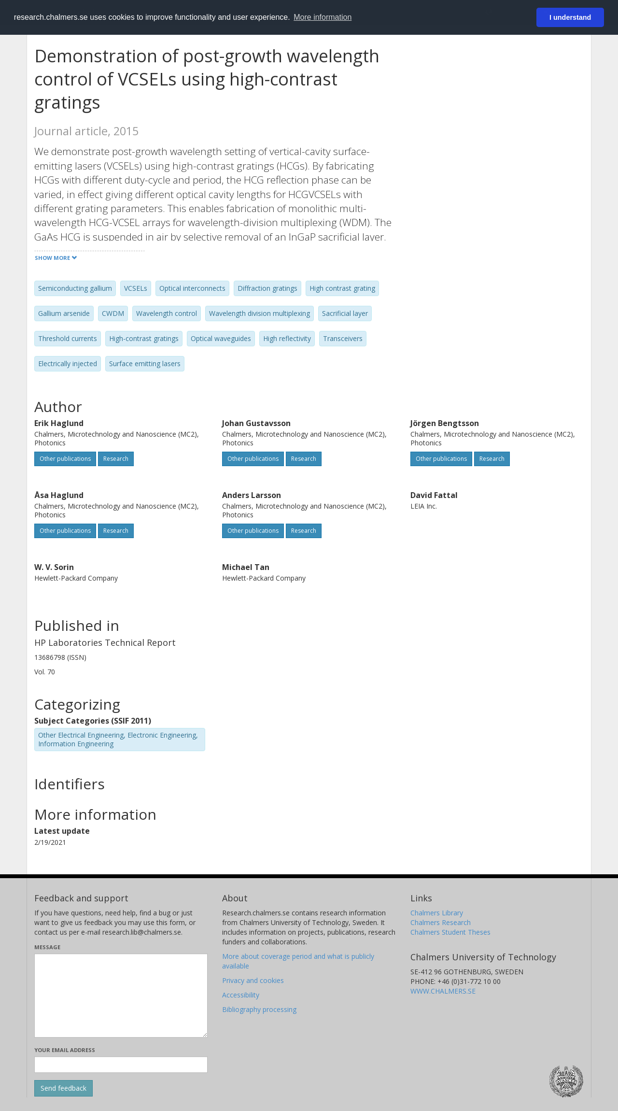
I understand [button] (570, 17)
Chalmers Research (440, 922)
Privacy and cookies (253, 980)
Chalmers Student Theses (450, 932)
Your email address (64, 1050)
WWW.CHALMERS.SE (443, 991)
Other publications (65, 459)
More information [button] (322, 17)
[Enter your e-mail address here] (121, 1064)
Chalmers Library (436, 912)
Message (47, 947)
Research (115, 459)
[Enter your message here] (121, 996)
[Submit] (63, 1088)
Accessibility (240, 994)
